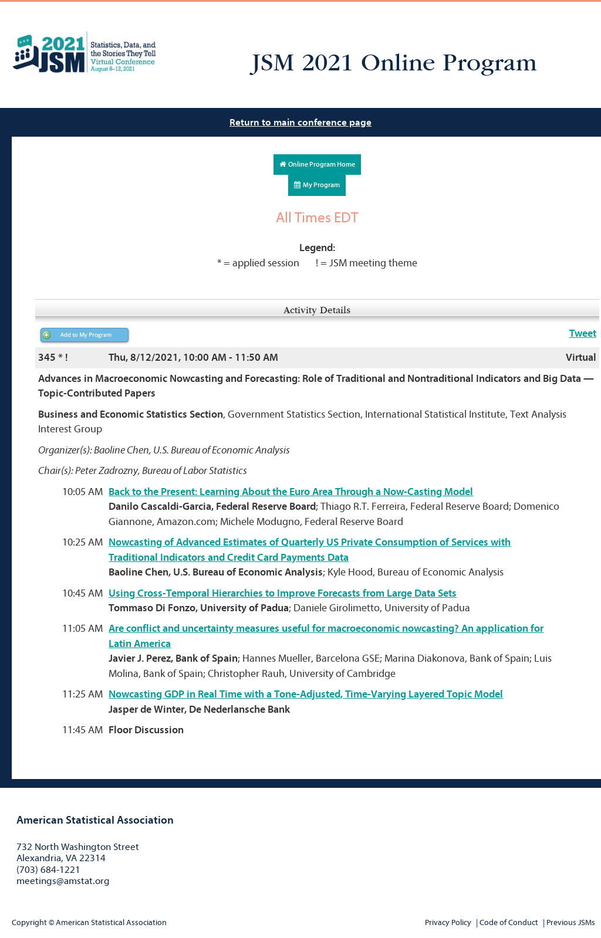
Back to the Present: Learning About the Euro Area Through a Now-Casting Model (291, 492)
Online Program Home (317, 164)
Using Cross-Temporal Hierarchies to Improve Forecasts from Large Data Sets (283, 593)
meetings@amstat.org (63, 880)
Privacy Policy (448, 922)
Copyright (29, 922)
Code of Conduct (509, 922)
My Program (317, 185)
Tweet (582, 333)
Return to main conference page (300, 122)
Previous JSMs (570, 922)
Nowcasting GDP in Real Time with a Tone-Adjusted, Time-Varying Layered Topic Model (306, 694)
